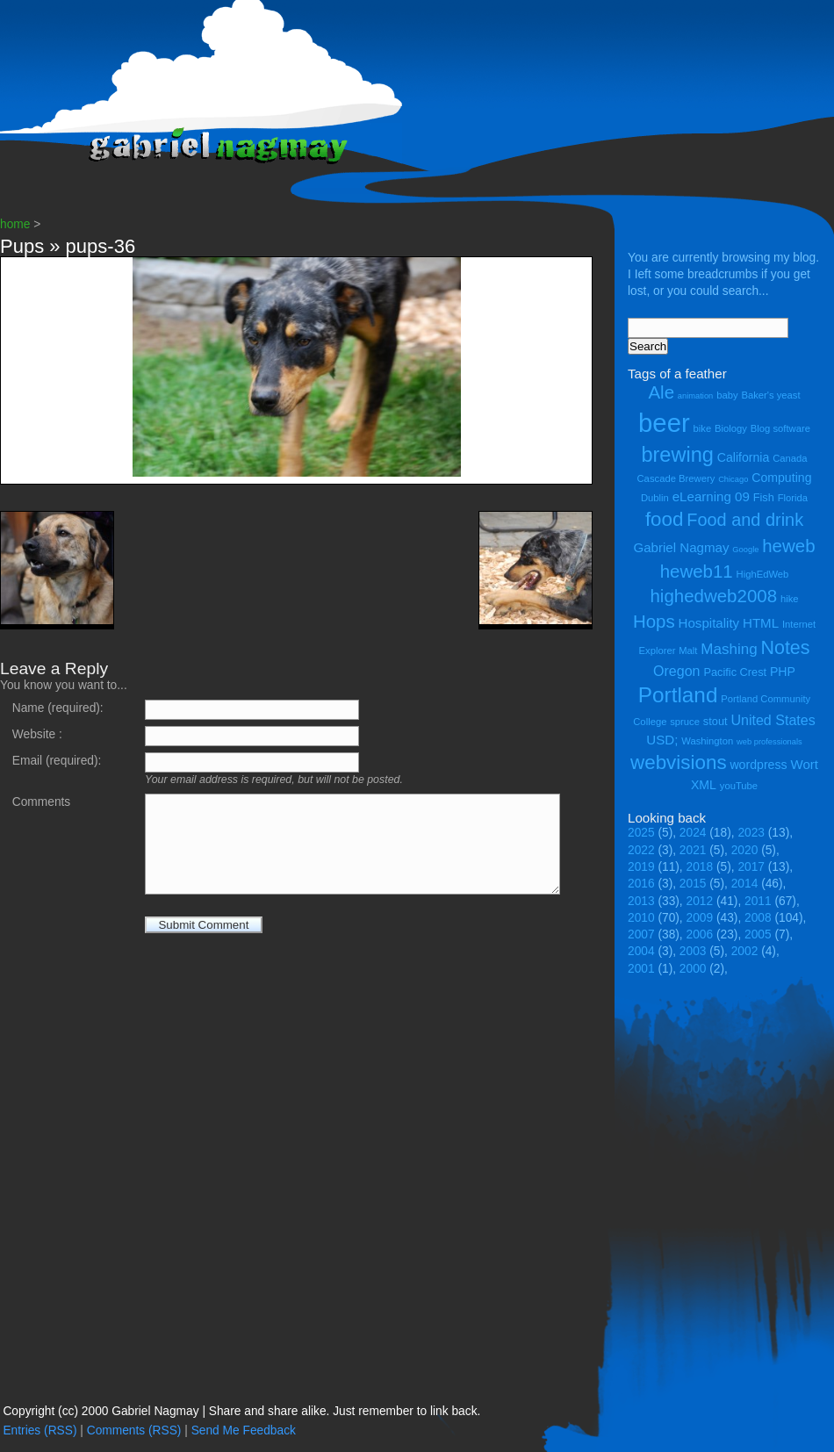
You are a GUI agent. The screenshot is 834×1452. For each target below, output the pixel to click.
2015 (693, 883)
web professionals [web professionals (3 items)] (769, 741)
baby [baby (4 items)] (726, 395)
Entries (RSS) (39, 1430)
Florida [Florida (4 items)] (793, 497)
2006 (700, 934)
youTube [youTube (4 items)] (739, 785)
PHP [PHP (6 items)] (782, 672)
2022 (641, 850)
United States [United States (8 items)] (772, 720)
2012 (700, 901)
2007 (641, 934)
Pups (22, 246)
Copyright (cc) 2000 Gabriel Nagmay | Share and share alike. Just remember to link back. (241, 1411)
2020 (745, 850)
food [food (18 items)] (664, 519)
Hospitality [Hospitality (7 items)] (709, 622)
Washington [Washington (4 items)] (707, 741)
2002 (745, 951)
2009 (700, 917)
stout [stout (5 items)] (715, 721)
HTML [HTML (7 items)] (761, 622)
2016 (641, 883)
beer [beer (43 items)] (664, 422)
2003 (693, 951)
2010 (641, 917)
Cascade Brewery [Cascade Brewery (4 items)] (676, 478)
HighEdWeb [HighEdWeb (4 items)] (763, 574)
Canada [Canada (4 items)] (790, 458)
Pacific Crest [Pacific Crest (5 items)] (734, 672)
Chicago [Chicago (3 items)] (733, 479)
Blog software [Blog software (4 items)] (780, 428)
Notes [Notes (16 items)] (784, 647)
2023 (751, 832)
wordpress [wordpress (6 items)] (758, 765)
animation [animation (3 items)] (695, 396)
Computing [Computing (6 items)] (781, 478)
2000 (693, 968)
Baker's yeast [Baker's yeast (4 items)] (770, 395)
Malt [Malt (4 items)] (688, 650)
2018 (700, 866)
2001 (641, 968)
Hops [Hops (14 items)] (654, 621)
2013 (641, 901)
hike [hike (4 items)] (789, 598)
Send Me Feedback (243, 1430)
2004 (641, 951)
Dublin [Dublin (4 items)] (655, 497)
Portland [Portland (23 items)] (678, 695)
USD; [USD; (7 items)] (662, 739)
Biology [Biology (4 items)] (731, 428)
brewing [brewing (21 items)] (677, 454)
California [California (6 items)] (743, 457)
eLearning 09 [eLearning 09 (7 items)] (711, 496)
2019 (641, 866)
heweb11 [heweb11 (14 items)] (696, 571)
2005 (758, 934)
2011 (758, 901)
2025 (641, 832)
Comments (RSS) (134, 1430)
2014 (745, 883)
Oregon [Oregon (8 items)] (677, 671)
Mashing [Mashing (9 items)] (729, 649)
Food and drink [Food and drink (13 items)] (745, 519)
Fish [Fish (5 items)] (763, 497)
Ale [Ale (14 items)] (661, 392)
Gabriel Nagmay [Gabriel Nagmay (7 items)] (681, 547)
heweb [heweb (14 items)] (788, 546)
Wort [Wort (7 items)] (804, 764)
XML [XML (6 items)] (703, 785)
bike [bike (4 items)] (703, 428)
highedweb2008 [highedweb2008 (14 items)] (713, 596)
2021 (693, 850)
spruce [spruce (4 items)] (685, 721)
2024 (693, 832)
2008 (758, 917)
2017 (751, 866)
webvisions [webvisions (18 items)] (678, 762)
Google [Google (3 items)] (745, 549)
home (15, 224)
